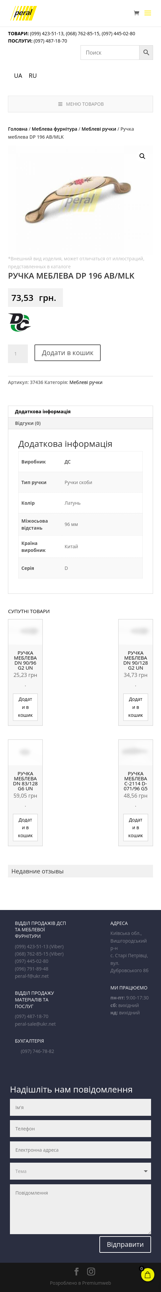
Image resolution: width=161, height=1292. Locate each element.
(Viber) (57, 946)
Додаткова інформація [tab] (43, 411)
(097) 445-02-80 (118, 33)
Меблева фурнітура (55, 129)
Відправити (125, 1244)
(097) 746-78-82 (37, 1051)
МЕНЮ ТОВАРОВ (80, 104)
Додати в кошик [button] (25, 707)
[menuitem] (18, 75)
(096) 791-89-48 (31, 969)
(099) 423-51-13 (46, 33)
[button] (142, 156)
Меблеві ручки (98, 129)
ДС (68, 461)
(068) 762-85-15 (82, 33)
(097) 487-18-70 (49, 41)
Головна (17, 129)
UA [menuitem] (18, 75)
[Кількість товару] (18, 353)
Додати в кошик (67, 352)
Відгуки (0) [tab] (28, 423)
